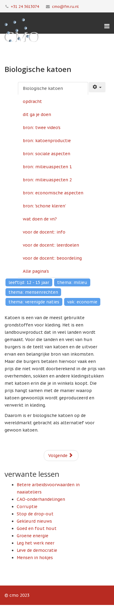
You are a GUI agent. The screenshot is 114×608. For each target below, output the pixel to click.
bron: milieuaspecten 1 (47, 166)
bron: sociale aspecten (46, 153)
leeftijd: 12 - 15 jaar (29, 282)
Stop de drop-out (35, 514)
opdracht (32, 101)
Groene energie (32, 535)
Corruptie (27, 506)
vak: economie (82, 302)
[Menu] (106, 26)
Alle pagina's (36, 271)
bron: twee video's (41, 127)
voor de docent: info (44, 232)
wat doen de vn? (40, 219)
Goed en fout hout (37, 528)
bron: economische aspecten (53, 193)
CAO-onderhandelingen (41, 499)
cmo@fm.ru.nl (65, 6)
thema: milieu (72, 282)
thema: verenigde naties (34, 302)
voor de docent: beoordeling (52, 258)
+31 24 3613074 (25, 6)
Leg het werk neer (35, 543)
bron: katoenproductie (47, 140)
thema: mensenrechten (33, 292)
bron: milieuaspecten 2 (47, 180)
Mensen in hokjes (35, 557)
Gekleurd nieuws (34, 521)
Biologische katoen (43, 88)
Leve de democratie (37, 550)
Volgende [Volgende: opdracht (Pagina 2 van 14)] (60, 455)
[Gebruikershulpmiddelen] (97, 87)
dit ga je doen (37, 114)
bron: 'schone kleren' (44, 206)
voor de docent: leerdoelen (51, 245)
